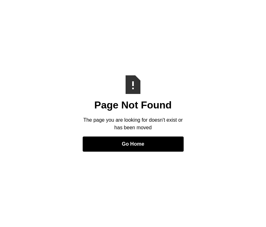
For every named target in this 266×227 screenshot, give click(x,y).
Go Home (133, 144)
